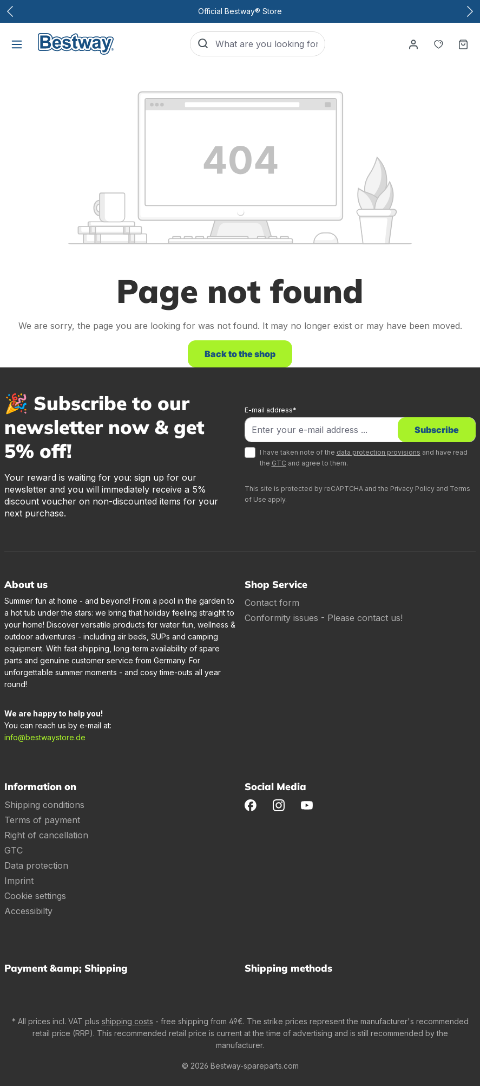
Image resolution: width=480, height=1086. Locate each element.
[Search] (202, 44)
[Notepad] (438, 44)
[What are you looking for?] (270, 44)
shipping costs (127, 1021)
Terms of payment (42, 819)
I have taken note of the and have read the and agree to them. (364, 457)
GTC (279, 463)
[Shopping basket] (463, 44)
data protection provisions (378, 452)
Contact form (272, 602)
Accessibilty (28, 911)
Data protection (36, 865)
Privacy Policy (412, 488)
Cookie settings (35, 895)
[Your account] (413, 44)
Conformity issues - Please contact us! (324, 617)
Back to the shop (240, 353)
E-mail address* (271, 410)
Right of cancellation (46, 835)
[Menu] (16, 44)
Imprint (19, 880)
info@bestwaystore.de (45, 737)
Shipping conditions (44, 804)
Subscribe (437, 429)
